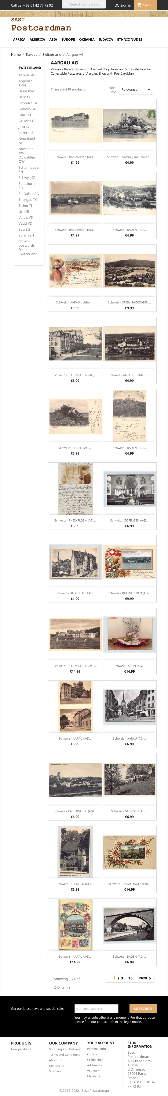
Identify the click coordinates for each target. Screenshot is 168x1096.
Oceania (87, 39)
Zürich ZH (26, 235)
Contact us (56, 1066)
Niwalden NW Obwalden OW (27, 155)
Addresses (94, 1065)
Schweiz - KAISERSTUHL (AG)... (75, 811)
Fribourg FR (28, 103)
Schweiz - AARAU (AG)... (75, 738)
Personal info (96, 1049)
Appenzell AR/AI (26, 83)
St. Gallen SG (29, 194)
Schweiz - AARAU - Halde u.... (129, 375)
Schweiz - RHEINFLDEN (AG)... (75, 520)
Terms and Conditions (64, 1055)
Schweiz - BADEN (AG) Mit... (75, 593)
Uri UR (24, 211)
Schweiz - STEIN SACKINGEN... (129, 302)
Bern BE (25, 97)
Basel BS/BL (28, 91)
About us (55, 1060)
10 (130, 978)
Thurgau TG (28, 200)
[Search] (84, 4)
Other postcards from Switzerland (28, 247)
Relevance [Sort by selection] (136, 89)
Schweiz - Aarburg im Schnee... (129, 157)
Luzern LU (27, 133)
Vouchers (93, 1071)
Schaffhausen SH (29, 169)
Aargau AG (27, 75)
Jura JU (24, 127)
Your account (100, 1042)
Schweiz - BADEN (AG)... (129, 230)
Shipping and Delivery (65, 1049)
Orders (92, 1054)
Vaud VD (25, 223)
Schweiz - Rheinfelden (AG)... (75, 157)
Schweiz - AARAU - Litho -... (75, 302)
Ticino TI (25, 205)
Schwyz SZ (27, 177)
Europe (68, 39)
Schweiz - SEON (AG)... (129, 666)
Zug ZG (24, 229)
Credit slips (95, 1060)
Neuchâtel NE (27, 140)
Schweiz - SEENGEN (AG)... (129, 811)
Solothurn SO (27, 185)
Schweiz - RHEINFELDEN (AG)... (75, 375)
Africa (19, 39)
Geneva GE (27, 109)
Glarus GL (26, 115)
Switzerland (30, 67)
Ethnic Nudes (129, 39)
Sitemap (55, 1071)
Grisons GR (28, 121)
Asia (53, 39)
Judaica (106, 39)
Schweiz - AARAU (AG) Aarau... (129, 884)
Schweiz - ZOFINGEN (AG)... (129, 520)
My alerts (93, 1076)
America (37, 39)
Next (146, 978)
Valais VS (26, 217)
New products (21, 1049)
